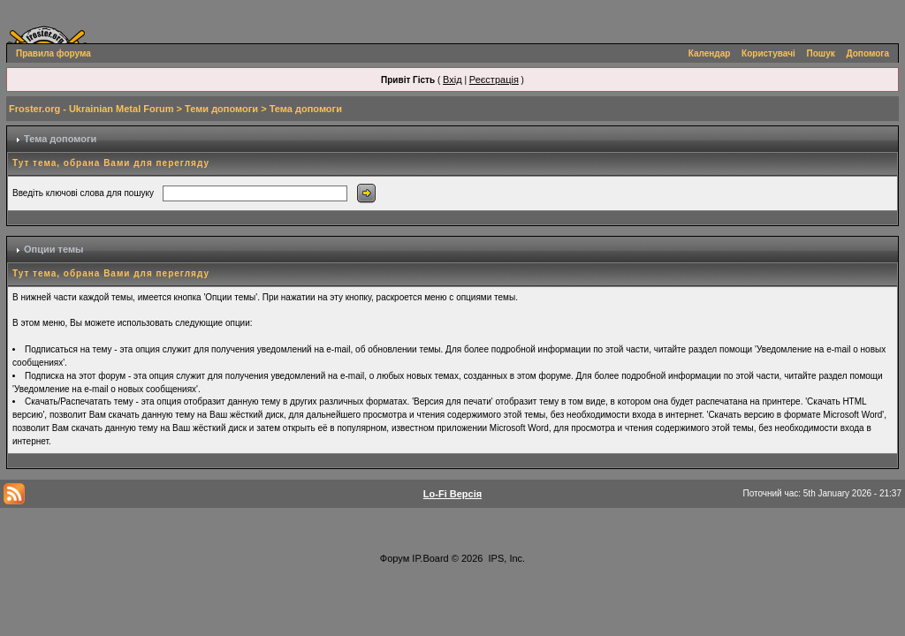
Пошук (821, 53)
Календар (709, 53)
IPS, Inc (506, 558)
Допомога (868, 53)
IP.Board (430, 558)
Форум (394, 558)
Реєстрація (494, 79)
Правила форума (53, 53)
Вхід (452, 79)
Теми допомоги (221, 108)
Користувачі (768, 53)
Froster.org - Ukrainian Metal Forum (91, 108)
